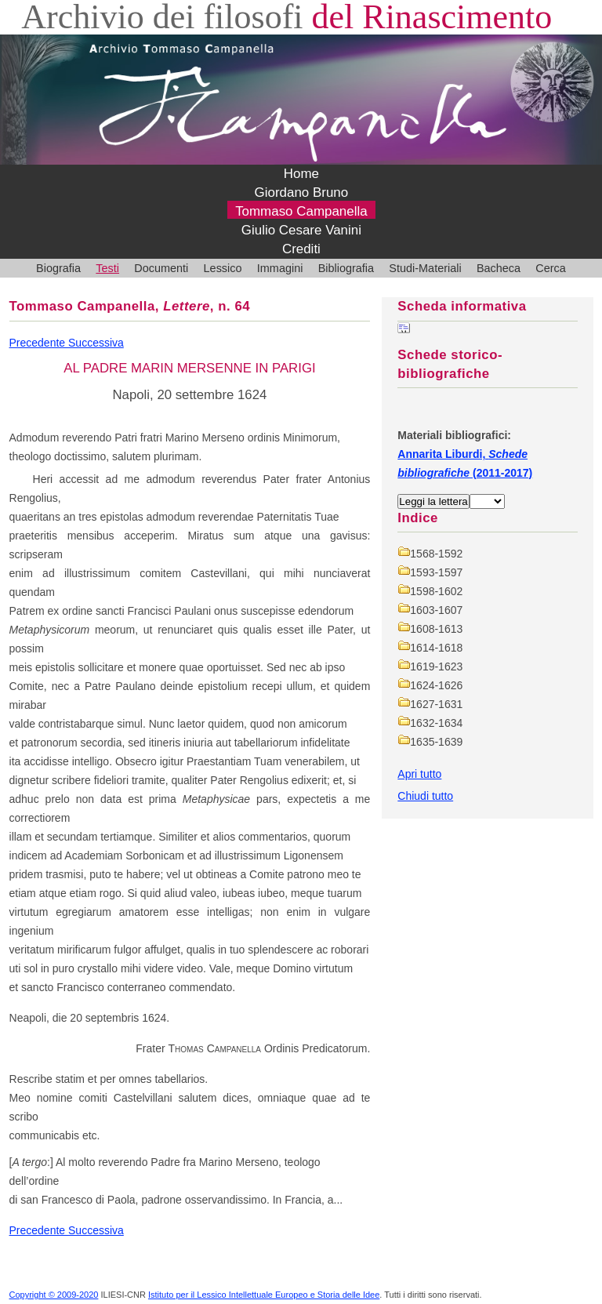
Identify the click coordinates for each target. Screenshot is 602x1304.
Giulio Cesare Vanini (301, 230)
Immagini (280, 268)
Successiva (96, 342)
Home (301, 173)
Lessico (223, 268)
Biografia (58, 268)
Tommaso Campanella (301, 211)
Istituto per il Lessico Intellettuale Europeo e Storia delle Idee (263, 1294)
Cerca (550, 268)
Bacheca (498, 268)
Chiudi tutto (425, 796)
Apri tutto (419, 774)
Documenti (161, 268)
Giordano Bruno (302, 192)
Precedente (39, 342)
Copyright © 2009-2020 (54, 1294)
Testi (107, 268)
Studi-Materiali (425, 268)
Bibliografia (346, 268)
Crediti (301, 249)
